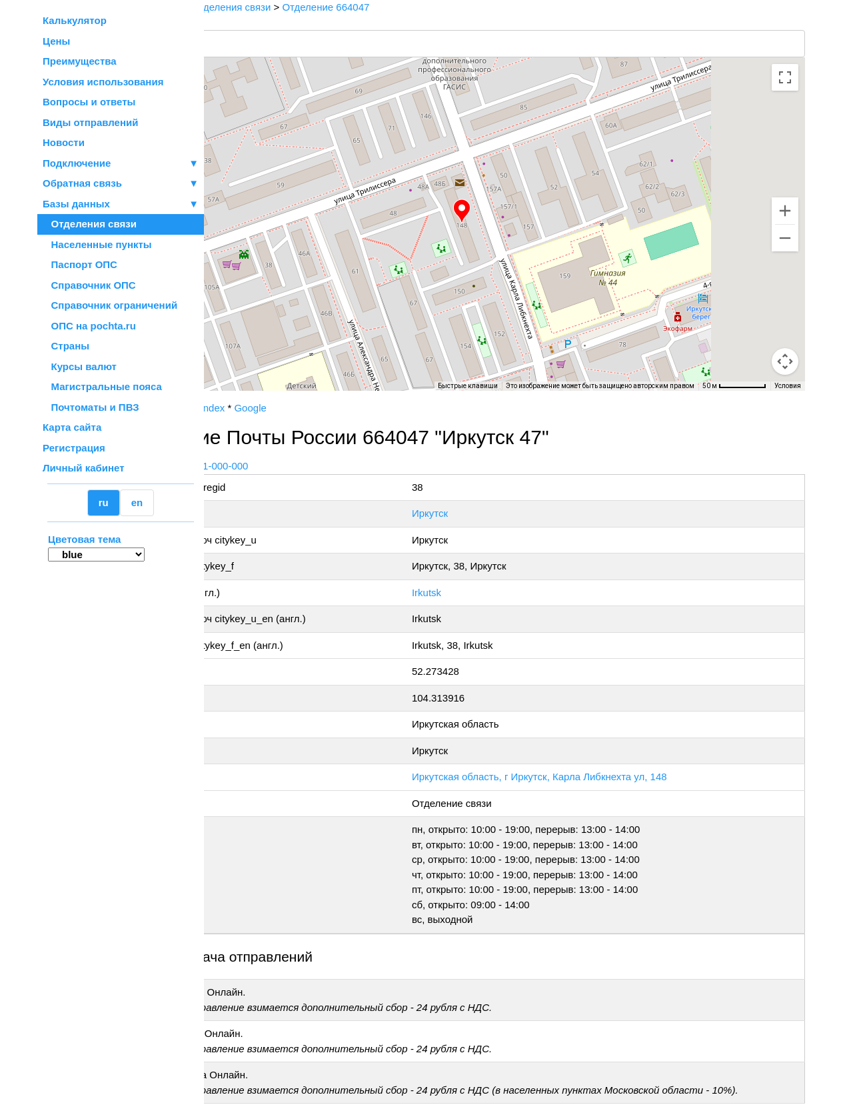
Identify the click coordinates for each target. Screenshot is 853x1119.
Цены (56, 41)
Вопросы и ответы (89, 101)
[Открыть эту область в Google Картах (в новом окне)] (240, 382)
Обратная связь (121, 183)
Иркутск (486, 513)
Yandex (304, 407)
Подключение (121, 163)
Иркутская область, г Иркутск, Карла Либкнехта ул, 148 (595, 776)
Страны (66, 345)
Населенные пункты (97, 244)
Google (346, 407)
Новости (64, 142)
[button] (509, 211)
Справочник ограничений (110, 305)
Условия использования (103, 81)
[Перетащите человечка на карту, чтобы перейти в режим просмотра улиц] (785, 361)
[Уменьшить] (785, 238)
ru (104, 502)
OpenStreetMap (271, 395)
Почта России (246, 407)
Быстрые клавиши (468, 385)
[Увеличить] (785, 210)
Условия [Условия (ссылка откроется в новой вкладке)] (787, 385)
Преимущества (80, 61)
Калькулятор (75, 20)
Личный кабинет (84, 467)
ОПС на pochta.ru (89, 325)
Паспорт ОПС (80, 264)
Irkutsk (482, 592)
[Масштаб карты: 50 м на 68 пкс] (734, 386)
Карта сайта (72, 427)
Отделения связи (90, 223)
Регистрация (74, 447)
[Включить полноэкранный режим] (785, 77)
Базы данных (76, 203)
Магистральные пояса (102, 386)
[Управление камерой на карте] (785, 313)
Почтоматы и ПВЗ (91, 407)
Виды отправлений (90, 122)
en (137, 502)
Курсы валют (80, 366)
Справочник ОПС (89, 285)
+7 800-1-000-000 (305, 465)
